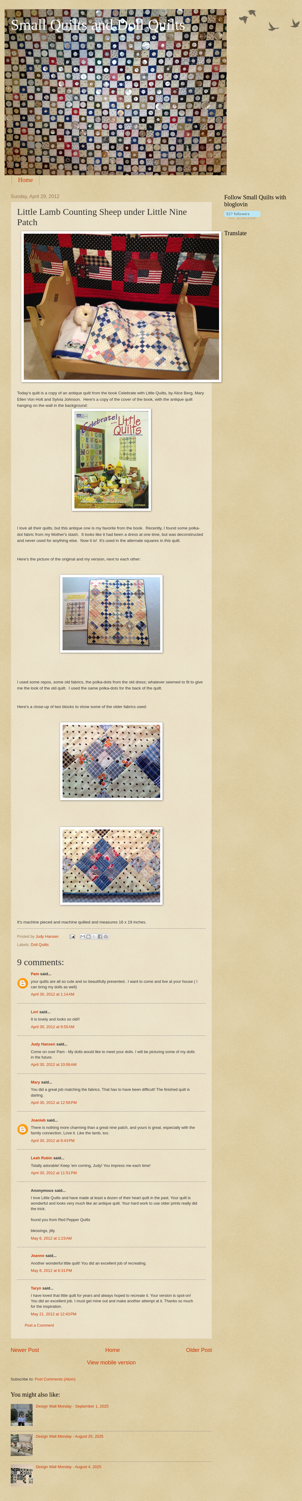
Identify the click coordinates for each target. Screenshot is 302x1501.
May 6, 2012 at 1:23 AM (51, 1238)
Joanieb (38, 1120)
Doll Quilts (40, 944)
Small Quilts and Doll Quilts (98, 24)
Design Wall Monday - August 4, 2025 (68, 1466)
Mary (35, 1082)
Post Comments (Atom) (55, 1379)
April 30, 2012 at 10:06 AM (54, 1064)
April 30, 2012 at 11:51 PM (54, 1173)
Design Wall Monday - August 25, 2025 (69, 1436)
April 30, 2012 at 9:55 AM (52, 1027)
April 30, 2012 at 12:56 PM (54, 1102)
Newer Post (25, 1350)
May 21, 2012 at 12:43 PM (53, 1314)
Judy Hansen (43, 1044)
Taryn (36, 1288)
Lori (34, 1012)
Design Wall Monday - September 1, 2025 (72, 1406)
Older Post (199, 1350)
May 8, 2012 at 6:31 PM (51, 1270)
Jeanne (37, 1255)
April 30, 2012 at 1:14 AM (52, 994)
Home (25, 179)
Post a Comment (39, 1325)
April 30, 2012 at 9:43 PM (53, 1140)
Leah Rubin (41, 1158)
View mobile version (111, 1363)
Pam (35, 974)
